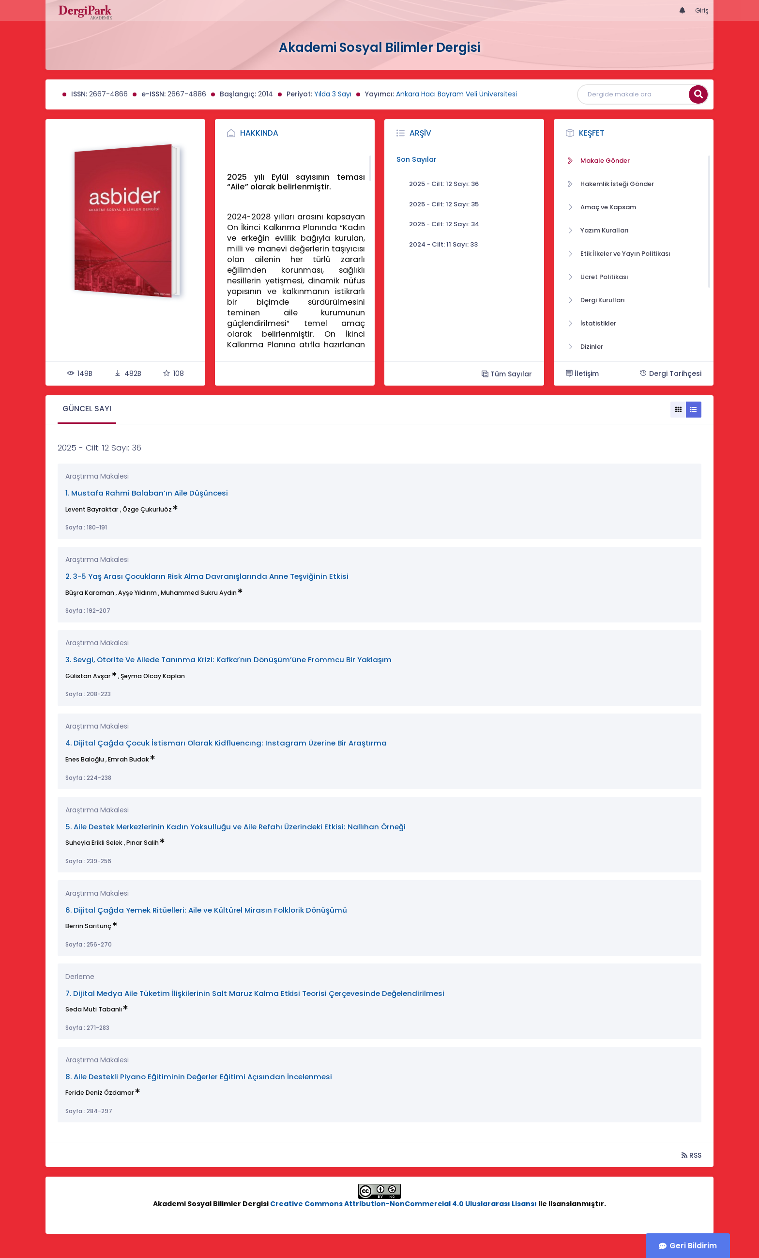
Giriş (702, 10)
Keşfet (592, 133)
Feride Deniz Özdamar (99, 1092)
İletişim (582, 373)
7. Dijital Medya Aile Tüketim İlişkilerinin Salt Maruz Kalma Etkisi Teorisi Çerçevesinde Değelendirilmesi (254, 993)
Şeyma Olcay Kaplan (153, 676)
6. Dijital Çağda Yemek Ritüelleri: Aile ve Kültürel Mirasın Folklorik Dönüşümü (206, 910)
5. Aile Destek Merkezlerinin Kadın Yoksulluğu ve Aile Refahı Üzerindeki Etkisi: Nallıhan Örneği (235, 827)
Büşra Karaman (89, 593)
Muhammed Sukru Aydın (199, 593)
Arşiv (420, 133)
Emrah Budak (128, 759)
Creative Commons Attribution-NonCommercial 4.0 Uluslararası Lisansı (403, 1204)
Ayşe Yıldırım (137, 593)
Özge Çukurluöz (147, 509)
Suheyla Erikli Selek (93, 843)
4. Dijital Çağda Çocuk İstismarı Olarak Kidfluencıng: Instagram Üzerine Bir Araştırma (226, 743)
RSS (691, 1155)
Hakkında (259, 133)
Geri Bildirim (693, 1246)
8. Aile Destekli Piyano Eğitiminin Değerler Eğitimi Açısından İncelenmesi (198, 1077)
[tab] (87, 409)
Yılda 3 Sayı (332, 94)
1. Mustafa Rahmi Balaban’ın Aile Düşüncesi (146, 493)
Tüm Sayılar (507, 373)
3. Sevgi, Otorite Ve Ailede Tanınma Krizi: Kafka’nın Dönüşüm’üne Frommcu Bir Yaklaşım (228, 659)
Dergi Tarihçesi (670, 373)
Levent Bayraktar (92, 509)
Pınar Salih (142, 843)
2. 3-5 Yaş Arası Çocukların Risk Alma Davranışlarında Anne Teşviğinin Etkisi (207, 576)
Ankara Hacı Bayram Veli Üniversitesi (456, 94)
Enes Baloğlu (84, 759)
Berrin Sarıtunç (88, 926)
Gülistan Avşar (88, 676)
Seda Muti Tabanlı (93, 1009)
